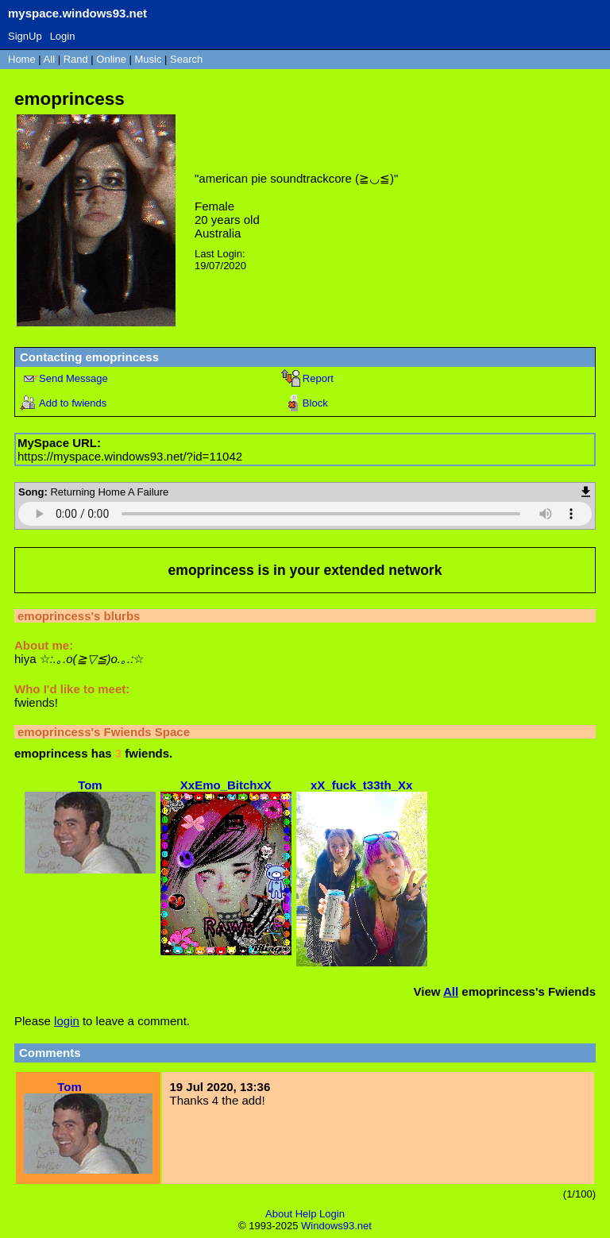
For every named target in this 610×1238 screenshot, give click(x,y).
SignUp (25, 36)
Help (306, 1214)
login (66, 1021)
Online (111, 59)
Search (186, 59)
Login (62, 36)
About (278, 1214)
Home (22, 59)
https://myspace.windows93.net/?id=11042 (129, 456)
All (51, 59)
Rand (76, 59)
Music (148, 59)
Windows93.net (336, 1226)
